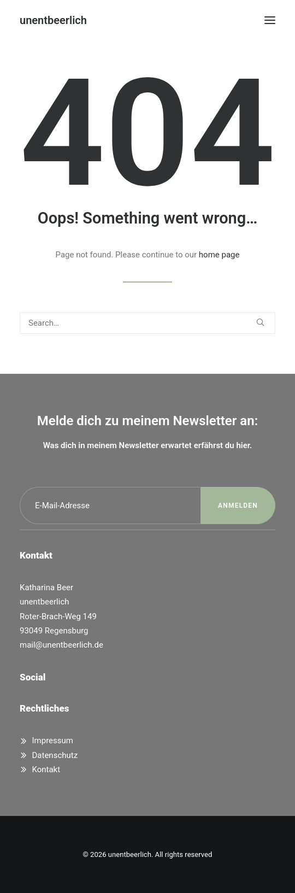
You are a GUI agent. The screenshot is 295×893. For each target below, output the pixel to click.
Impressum (52, 740)
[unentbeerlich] (53, 20)
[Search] (147, 323)
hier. (244, 445)
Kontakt (46, 769)
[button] (270, 20)
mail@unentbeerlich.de (61, 645)
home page (219, 255)
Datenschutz (55, 755)
